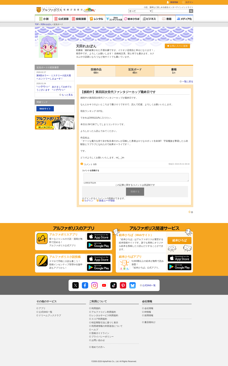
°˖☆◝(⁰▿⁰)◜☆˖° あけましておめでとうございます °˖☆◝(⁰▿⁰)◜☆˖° (54, 86)
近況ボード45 (135, 71)
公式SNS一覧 (149, 285)
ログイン (189, 2)
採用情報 (148, 315)
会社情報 (148, 308)
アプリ (42, 308)
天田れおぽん (46, 24)
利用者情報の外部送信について (107, 326)
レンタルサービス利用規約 (105, 315)
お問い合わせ (98, 340)
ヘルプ (95, 329)
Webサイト (45, 108)
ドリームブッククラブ (50, 315)
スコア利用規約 (99, 319)
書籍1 (174, 71)
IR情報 (147, 312)
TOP (37, 24)
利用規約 (96, 308)
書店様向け (149, 322)
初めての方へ (98, 347)
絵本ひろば (179, 240)
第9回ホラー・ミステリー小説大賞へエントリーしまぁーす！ (54, 75)
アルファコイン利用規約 (104, 312)
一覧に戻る (187, 81)
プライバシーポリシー (103, 336)
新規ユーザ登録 (107, 200)
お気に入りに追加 (177, 46)
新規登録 (174, 2)
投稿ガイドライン (100, 333)
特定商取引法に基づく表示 (105, 322)
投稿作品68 (96, 71)
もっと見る (67, 94)
